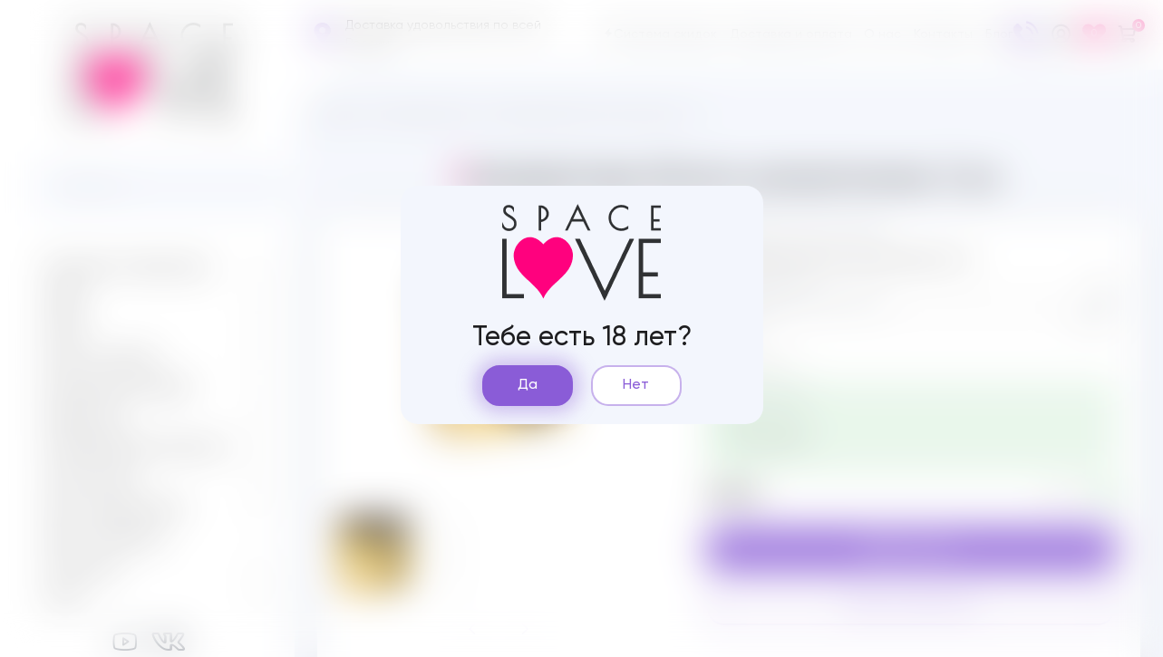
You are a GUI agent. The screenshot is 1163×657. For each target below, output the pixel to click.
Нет (636, 385)
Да (528, 385)
